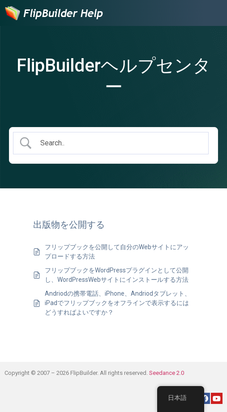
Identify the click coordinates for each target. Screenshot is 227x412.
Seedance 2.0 (166, 373)
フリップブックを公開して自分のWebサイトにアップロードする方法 (117, 251)
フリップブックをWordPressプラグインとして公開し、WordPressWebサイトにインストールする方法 (116, 275)
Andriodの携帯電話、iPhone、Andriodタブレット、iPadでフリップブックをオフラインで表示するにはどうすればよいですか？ (118, 303)
